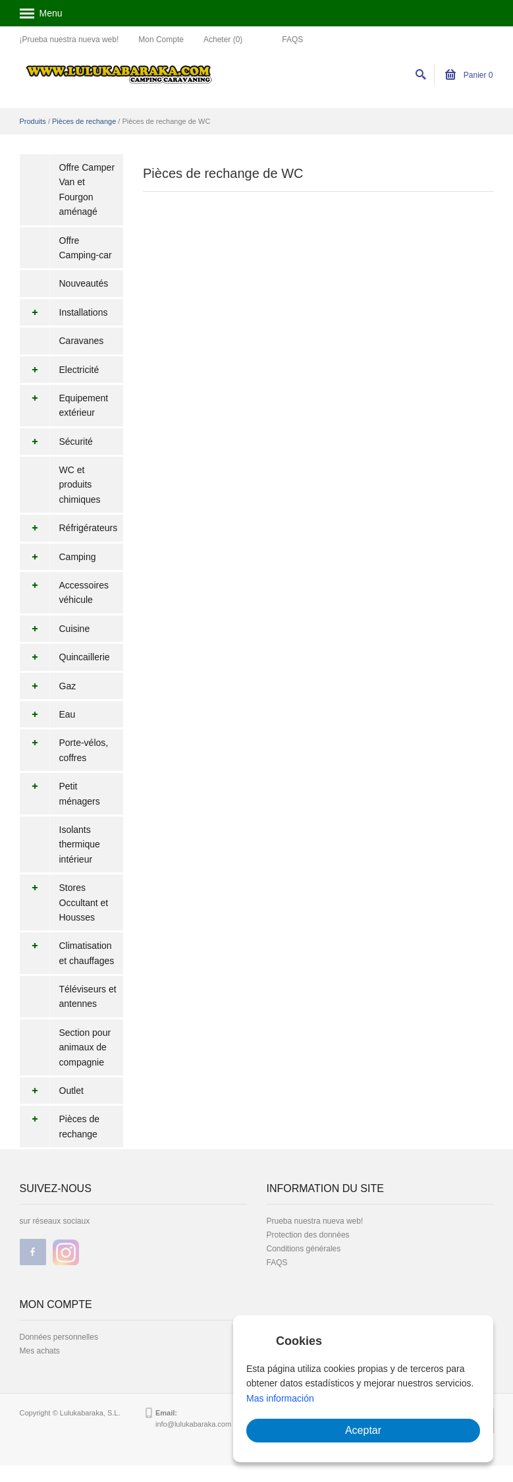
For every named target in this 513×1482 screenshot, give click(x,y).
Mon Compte (161, 39)
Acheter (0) (222, 39)
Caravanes (81, 340)
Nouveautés (84, 283)
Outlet (52, 1090)
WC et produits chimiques (80, 485)
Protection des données (308, 1235)
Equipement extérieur (64, 405)
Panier (469, 75)
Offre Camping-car (85, 247)
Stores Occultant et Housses (64, 902)
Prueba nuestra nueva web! (315, 1221)
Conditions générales (304, 1248)
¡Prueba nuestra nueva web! (69, 39)
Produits (33, 121)
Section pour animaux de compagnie (85, 1047)
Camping (58, 557)
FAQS (292, 39)
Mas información (280, 1398)
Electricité (59, 369)
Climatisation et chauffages (67, 953)
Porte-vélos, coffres (64, 750)
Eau (48, 714)
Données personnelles (59, 1337)
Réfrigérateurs (69, 528)
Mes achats (40, 1350)
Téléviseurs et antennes (88, 996)
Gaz (48, 686)
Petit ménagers (60, 793)
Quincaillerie (65, 657)
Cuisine (55, 628)
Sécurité (56, 441)
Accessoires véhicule (64, 592)
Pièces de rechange (84, 121)
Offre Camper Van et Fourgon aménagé (87, 189)
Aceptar (363, 1430)
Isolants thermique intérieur (79, 844)
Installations (64, 312)
